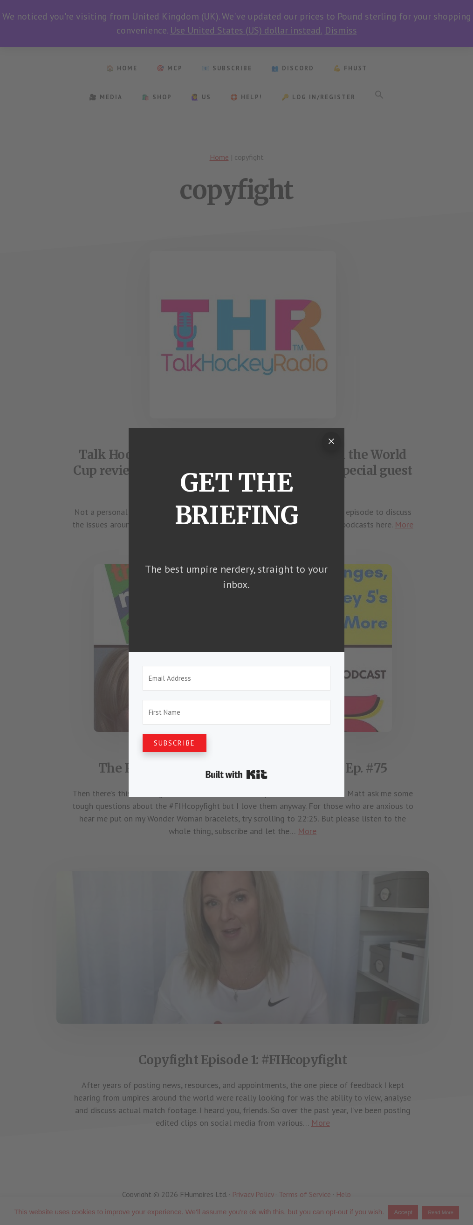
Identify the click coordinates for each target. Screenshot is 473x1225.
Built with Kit (236, 774)
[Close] (331, 441)
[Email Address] (236, 678)
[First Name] (236, 712)
